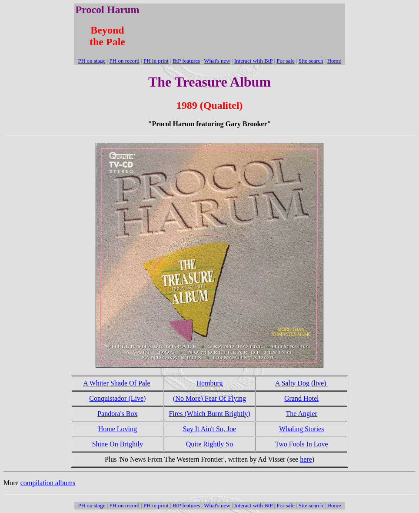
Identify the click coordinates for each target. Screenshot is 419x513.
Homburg (209, 383)
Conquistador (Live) (117, 398)
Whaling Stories (301, 429)
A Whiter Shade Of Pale (116, 383)
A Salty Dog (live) (301, 383)
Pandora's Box (117, 413)
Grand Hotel (301, 398)
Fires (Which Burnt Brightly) (209, 413)
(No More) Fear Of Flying (209, 398)
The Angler (301, 413)
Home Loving (117, 429)
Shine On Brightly (117, 444)
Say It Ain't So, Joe (209, 429)
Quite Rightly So (209, 444)
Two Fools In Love (301, 444)
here (306, 459)
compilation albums (48, 482)
